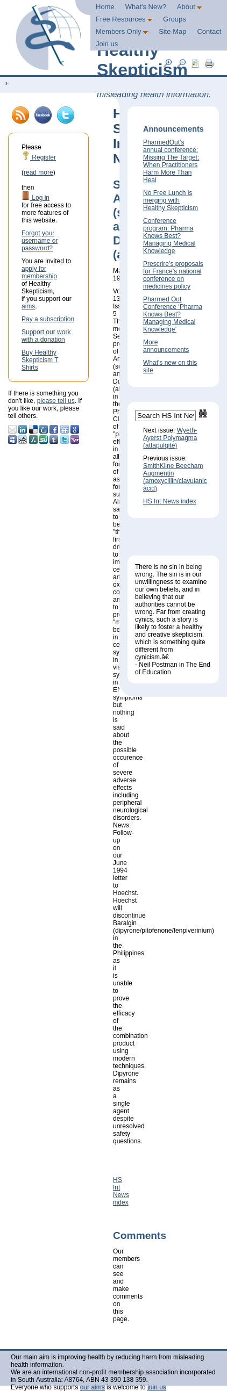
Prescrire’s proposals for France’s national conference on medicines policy (173, 275)
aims (28, 306)
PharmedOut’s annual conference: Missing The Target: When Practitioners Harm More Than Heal (171, 161)
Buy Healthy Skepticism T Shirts (40, 360)
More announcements (166, 346)
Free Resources (124, 19)
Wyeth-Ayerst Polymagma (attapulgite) (170, 438)
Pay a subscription (48, 319)
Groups (174, 19)
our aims (92, 1387)
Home (105, 7)
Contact (209, 31)
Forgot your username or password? (40, 240)
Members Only (122, 31)
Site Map (172, 31)
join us (156, 1387)
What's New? (145, 7)
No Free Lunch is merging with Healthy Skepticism (170, 200)
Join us (107, 44)
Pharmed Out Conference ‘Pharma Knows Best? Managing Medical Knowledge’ (172, 314)
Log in (35, 197)
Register (39, 157)
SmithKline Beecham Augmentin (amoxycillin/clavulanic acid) (175, 477)
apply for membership (39, 272)
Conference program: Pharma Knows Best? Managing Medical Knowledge (169, 236)
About (189, 7)
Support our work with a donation (46, 335)
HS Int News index (121, 1191)
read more (38, 172)
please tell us (56, 401)
